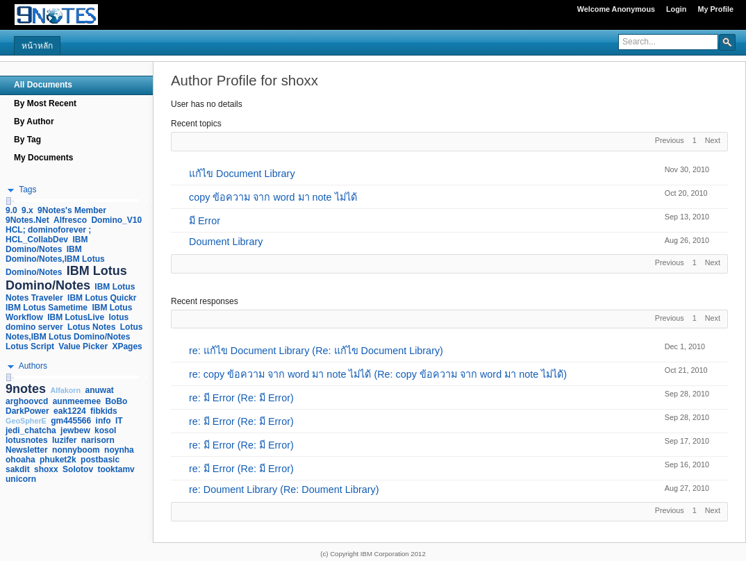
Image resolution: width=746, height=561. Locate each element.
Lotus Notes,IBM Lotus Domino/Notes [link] (74, 332)
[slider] (8, 201)
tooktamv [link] (115, 469)
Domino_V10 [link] (116, 220)
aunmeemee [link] (77, 401)
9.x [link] (27, 210)
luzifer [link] (64, 440)
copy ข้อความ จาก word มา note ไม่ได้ (273, 197)
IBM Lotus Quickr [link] (101, 298)
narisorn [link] (98, 440)
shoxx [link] (46, 469)
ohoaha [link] (20, 459)
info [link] (103, 421)
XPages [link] (127, 346)
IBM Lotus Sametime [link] (47, 307)
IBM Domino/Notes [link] (47, 244)
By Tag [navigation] (27, 139)
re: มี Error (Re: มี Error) (241, 397)
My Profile (715, 9)
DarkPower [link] (27, 411)
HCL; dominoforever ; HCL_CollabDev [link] (48, 234)
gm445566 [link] (71, 421)
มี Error (204, 220)
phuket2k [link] (58, 459)
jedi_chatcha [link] (31, 430)
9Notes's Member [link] (72, 210)
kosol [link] (105, 430)
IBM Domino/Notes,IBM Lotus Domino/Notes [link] (55, 260)
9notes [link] (26, 389)
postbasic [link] (100, 459)
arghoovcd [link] (27, 401)
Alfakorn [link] (65, 390)
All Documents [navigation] (43, 85)
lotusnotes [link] (27, 440)
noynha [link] (119, 450)
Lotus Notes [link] (91, 327)
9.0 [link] (11, 210)
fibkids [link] (103, 411)
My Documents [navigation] (43, 157)
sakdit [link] (18, 469)
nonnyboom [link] (76, 450)
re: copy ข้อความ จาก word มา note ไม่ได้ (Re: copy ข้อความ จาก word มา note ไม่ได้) (378, 374)
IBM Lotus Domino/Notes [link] (66, 278)
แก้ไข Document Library (242, 173)
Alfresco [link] (70, 220)
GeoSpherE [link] (26, 421)
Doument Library (226, 241)
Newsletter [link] (27, 450)
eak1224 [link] (69, 411)
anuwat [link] (99, 390)
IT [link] (119, 421)
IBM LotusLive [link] (75, 317)
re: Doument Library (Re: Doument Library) (284, 489)
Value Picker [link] (83, 346)
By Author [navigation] (34, 121)
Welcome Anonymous (616, 9)
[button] (727, 42)
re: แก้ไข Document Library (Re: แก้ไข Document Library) (316, 350)
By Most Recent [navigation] (45, 103)
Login (676, 9)
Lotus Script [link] (30, 346)
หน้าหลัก (37, 46)
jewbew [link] (75, 430)
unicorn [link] (21, 479)
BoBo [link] (116, 401)
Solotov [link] (78, 469)
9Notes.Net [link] (27, 220)
